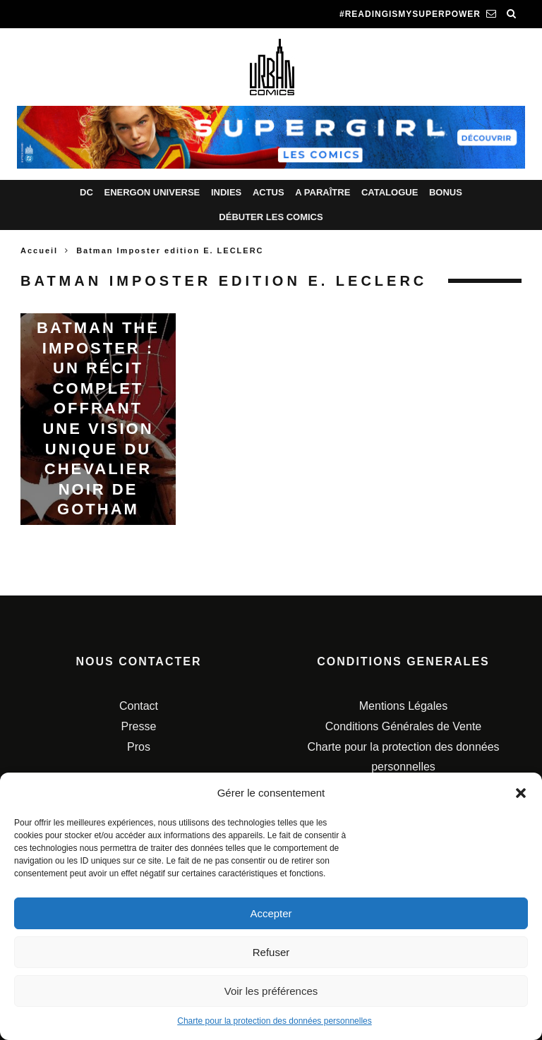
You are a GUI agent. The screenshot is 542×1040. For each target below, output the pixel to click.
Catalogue (389, 192)
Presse (139, 726)
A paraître (322, 192)
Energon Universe (152, 192)
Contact (138, 706)
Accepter (270, 913)
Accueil (39, 250)
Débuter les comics (271, 217)
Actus (268, 192)
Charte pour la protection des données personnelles (274, 1021)
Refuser (271, 952)
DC (86, 192)
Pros (138, 747)
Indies (226, 192)
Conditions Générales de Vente (403, 726)
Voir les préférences (271, 991)
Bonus (445, 192)
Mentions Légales (403, 706)
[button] (521, 793)
